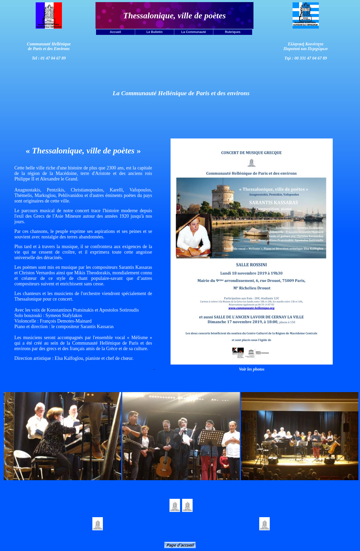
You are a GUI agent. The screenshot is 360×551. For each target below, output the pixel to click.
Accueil (115, 32)
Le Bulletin (154, 32)
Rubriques (232, 32)
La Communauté (193, 32)
